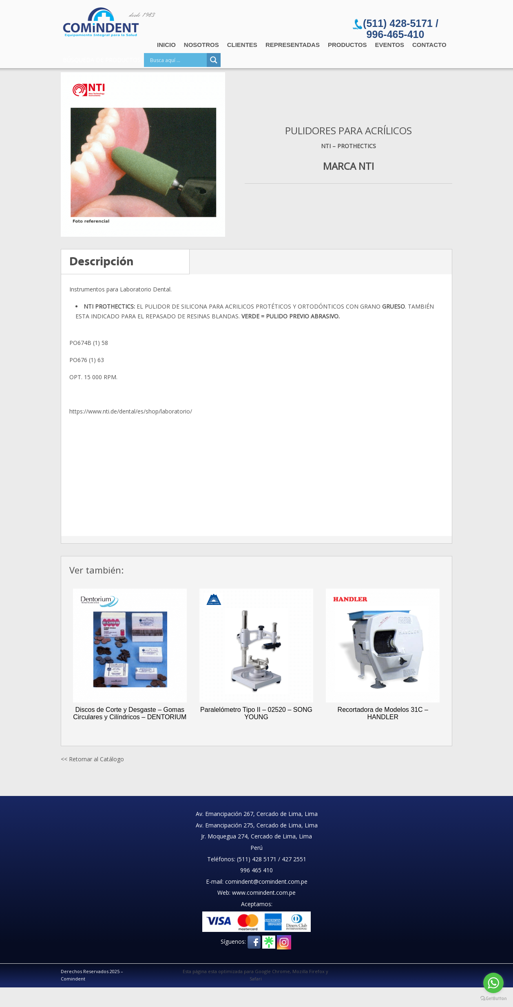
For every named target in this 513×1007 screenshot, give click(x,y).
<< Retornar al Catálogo (92, 759)
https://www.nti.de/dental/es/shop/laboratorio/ (130, 411)
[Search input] (177, 60)
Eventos (389, 44)
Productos (347, 44)
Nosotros (201, 44)
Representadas (292, 44)
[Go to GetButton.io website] (493, 998)
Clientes (242, 44)
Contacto (429, 44)
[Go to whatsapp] (493, 983)
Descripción (101, 261)
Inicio (166, 44)
